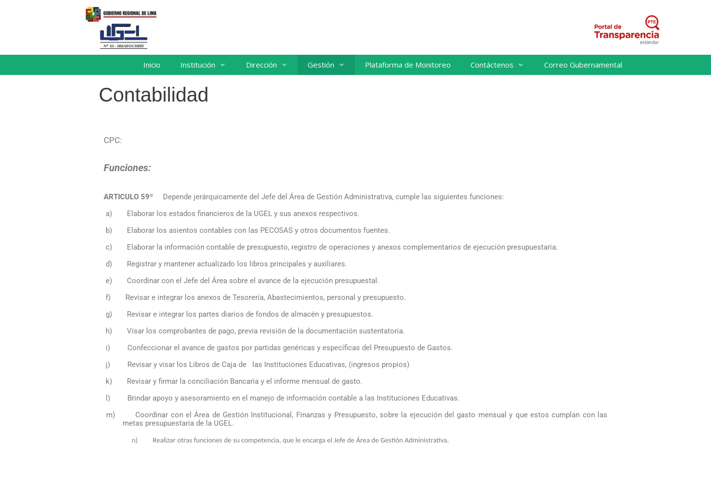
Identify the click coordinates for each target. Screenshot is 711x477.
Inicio (151, 65)
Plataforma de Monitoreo (408, 65)
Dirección (272, 65)
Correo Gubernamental (583, 65)
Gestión (331, 65)
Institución (208, 65)
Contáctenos (502, 65)
